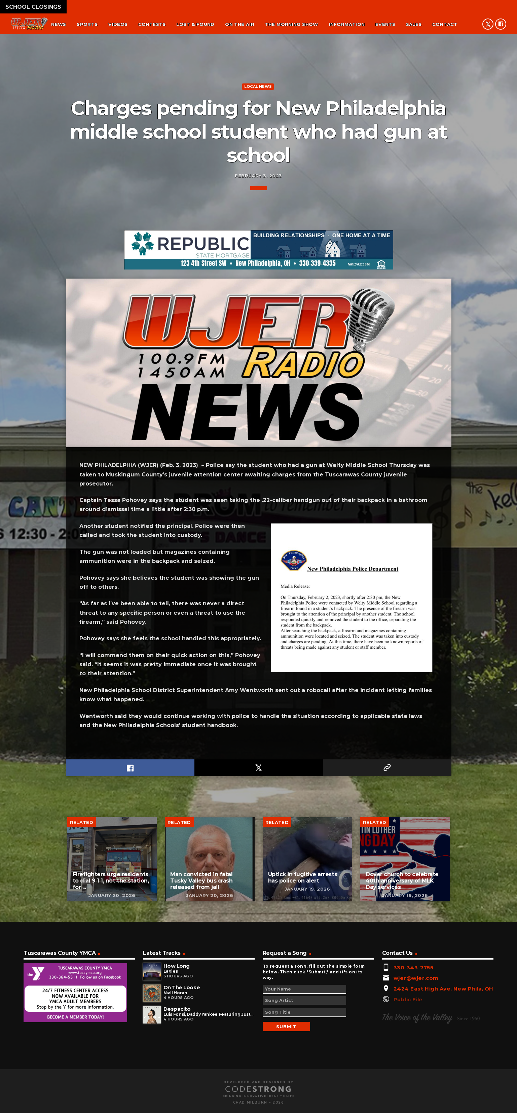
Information (347, 24)
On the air (239, 24)
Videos (117, 24)
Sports (87, 24)
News (58, 24)
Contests (152, 24)
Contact (444, 24)
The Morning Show (291, 24)
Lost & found (195, 24)
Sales (414, 24)
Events (385, 24)
